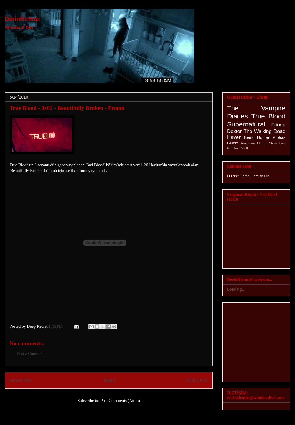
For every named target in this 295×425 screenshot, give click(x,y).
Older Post (197, 380)
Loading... (236, 289)
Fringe (278, 125)
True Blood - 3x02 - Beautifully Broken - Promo (67, 108)
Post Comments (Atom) (120, 401)
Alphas (279, 137)
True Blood (268, 116)
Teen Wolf (240, 148)
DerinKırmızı (22, 18)
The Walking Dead (264, 131)
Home (110, 380)
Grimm (232, 143)
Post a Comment (31, 353)
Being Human (257, 137)
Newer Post (21, 380)
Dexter (234, 131)
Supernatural (246, 124)
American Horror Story (259, 143)
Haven (234, 137)
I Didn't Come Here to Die (248, 176)
